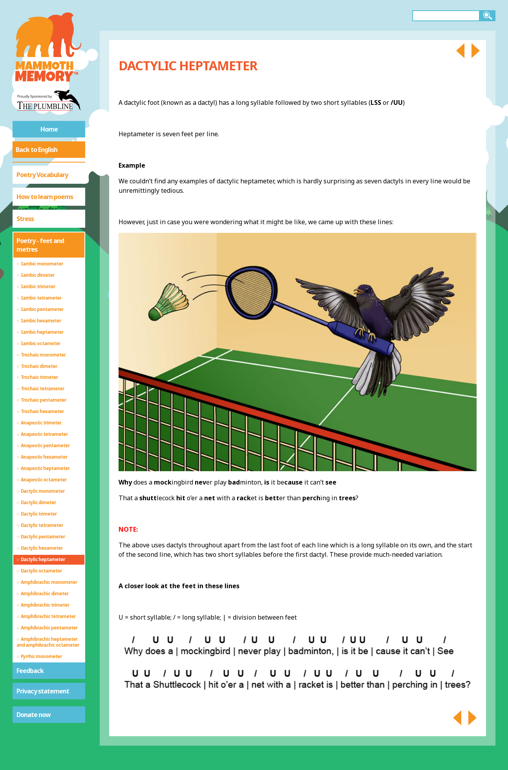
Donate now (33, 714)
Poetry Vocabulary (42, 174)
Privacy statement (42, 691)
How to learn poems (44, 196)
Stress (25, 218)
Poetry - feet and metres (40, 245)
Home (49, 129)
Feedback (30, 670)
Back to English (36, 149)
